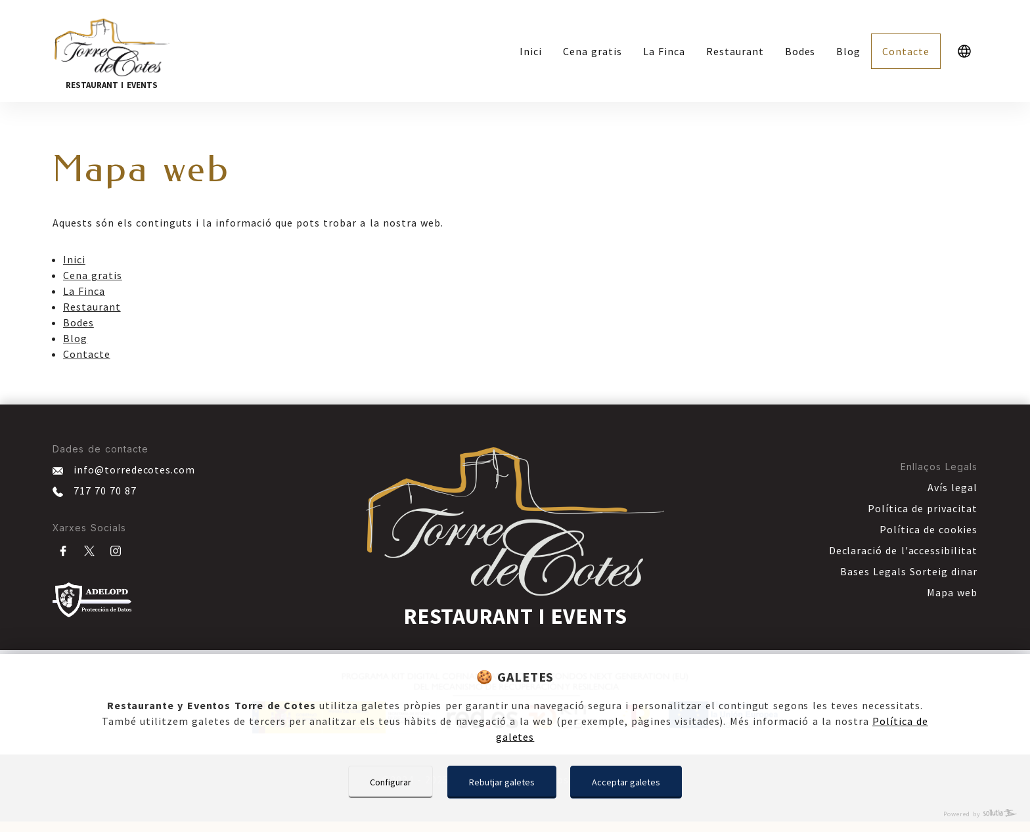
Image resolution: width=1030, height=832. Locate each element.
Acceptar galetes (626, 782)
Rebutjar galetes (502, 782)
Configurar (390, 782)
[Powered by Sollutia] (515, 814)
